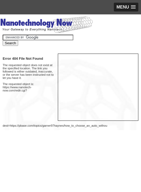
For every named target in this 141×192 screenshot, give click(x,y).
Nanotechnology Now (46, 25)
